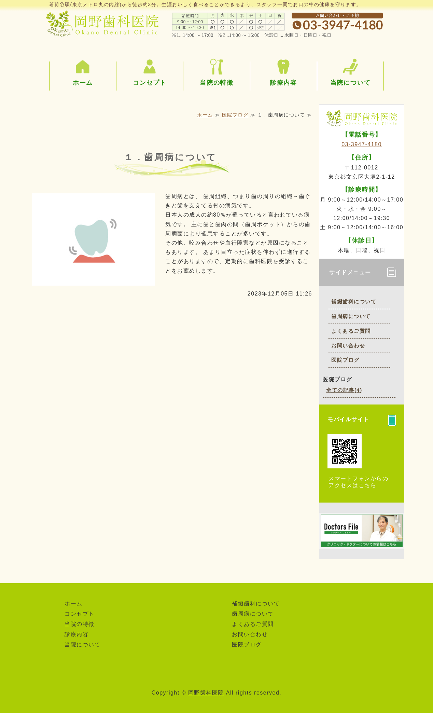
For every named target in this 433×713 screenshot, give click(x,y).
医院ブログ (235, 115)
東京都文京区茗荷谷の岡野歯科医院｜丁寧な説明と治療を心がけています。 (102, 22)
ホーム (83, 82)
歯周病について (351, 316)
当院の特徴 (217, 82)
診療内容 (283, 82)
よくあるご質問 (351, 331)
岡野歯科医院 (206, 693)
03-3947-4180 (361, 144)
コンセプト (150, 82)
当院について (350, 82)
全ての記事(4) (344, 390)
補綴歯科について (353, 301)
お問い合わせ (348, 345)
